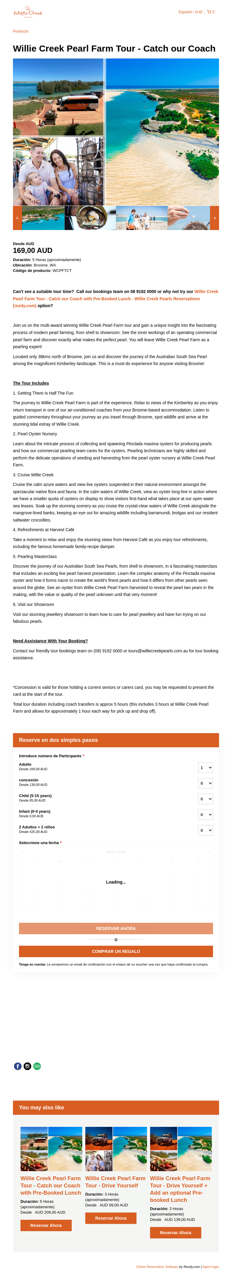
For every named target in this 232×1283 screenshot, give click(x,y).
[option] (38, 218)
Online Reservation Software (157, 1267)
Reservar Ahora (46, 1225)
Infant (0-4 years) (101, 814)
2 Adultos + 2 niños (101, 829)
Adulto (101, 767)
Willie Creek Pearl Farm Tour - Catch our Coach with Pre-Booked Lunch (50, 1185)
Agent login (210, 1267)
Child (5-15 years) (101, 798)
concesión (101, 782)
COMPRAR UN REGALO (116, 951)
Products (20, 31)
